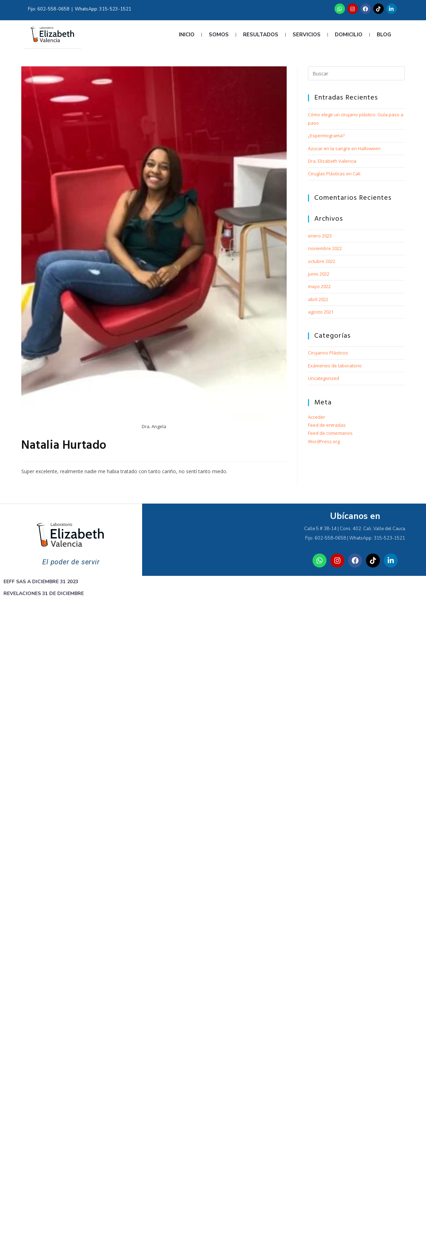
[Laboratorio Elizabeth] (213, 540)
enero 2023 (320, 236)
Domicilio (348, 34)
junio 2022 (318, 274)
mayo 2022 (319, 286)
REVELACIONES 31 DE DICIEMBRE (43, 593)
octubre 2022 (321, 261)
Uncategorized (323, 378)
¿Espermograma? (326, 135)
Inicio (186, 34)
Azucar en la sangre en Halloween (344, 148)
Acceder (316, 417)
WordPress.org (324, 441)
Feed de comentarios (330, 433)
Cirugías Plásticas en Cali (334, 173)
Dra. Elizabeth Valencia (332, 161)
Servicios (307, 34)
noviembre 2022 (325, 248)
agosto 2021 (320, 312)
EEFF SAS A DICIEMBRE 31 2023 (40, 581)
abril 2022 (318, 299)
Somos (219, 34)
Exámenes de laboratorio (335, 365)
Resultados (260, 34)
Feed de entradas (327, 425)
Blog (384, 34)
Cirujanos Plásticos (328, 353)
